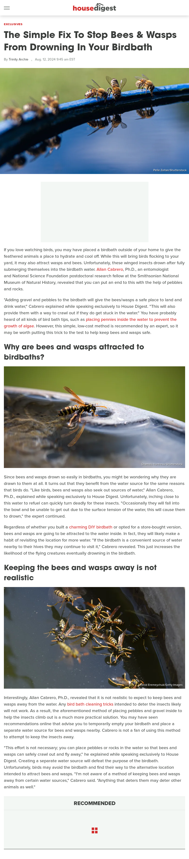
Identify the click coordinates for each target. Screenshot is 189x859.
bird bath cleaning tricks (90, 704)
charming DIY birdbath (90, 527)
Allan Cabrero (110, 269)
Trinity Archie (18, 59)
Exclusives (13, 24)
